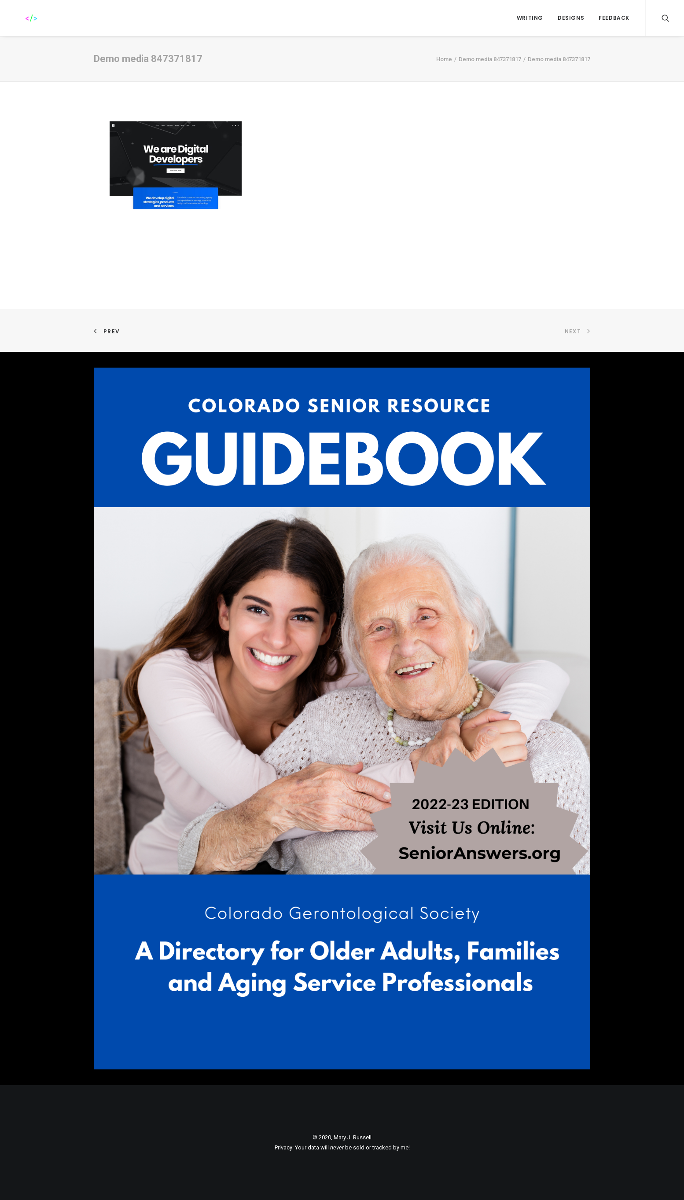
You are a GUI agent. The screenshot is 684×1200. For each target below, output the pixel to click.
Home (444, 59)
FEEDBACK (614, 18)
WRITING (530, 18)
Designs (571, 18)
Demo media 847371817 (490, 59)
